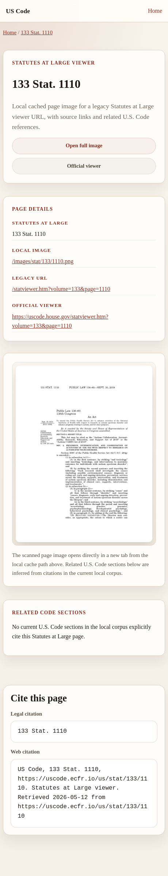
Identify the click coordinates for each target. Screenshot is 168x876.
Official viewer (84, 166)
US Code (18, 11)
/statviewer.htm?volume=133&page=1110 (61, 289)
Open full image (84, 145)
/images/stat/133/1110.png (42, 261)
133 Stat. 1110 (37, 32)
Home (155, 11)
